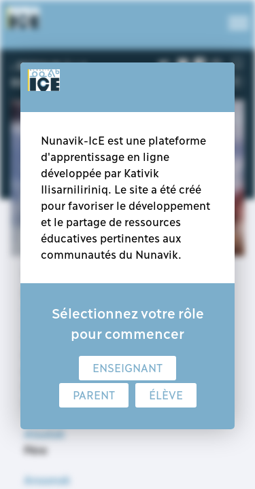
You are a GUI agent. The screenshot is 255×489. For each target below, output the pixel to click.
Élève (166, 395)
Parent (94, 395)
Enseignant (127, 368)
